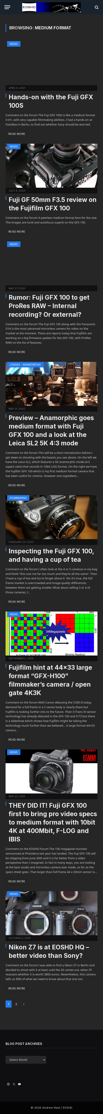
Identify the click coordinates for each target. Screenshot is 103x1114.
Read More (16, 134)
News (14, 44)
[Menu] (7, 7)
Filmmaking (18, 498)
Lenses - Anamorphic (25, 364)
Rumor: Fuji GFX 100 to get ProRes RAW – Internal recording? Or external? (49, 306)
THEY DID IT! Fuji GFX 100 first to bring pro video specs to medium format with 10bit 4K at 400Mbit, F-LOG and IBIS (53, 822)
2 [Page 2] (16, 1004)
